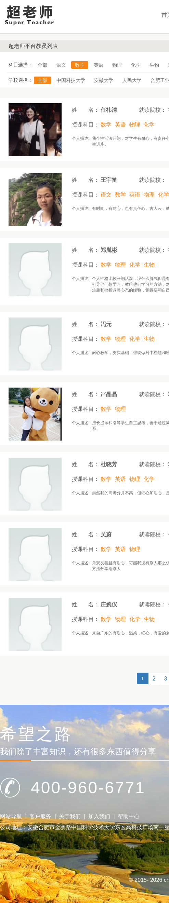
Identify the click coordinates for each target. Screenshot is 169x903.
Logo (29, 14)
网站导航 (11, 816)
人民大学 (132, 80)
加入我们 (99, 816)
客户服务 (40, 816)
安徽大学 (103, 80)
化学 (136, 65)
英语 (98, 65)
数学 (79, 65)
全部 (42, 65)
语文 (61, 65)
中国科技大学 (70, 80)
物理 (117, 65)
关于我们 (70, 816)
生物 (154, 65)
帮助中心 (129, 816)
